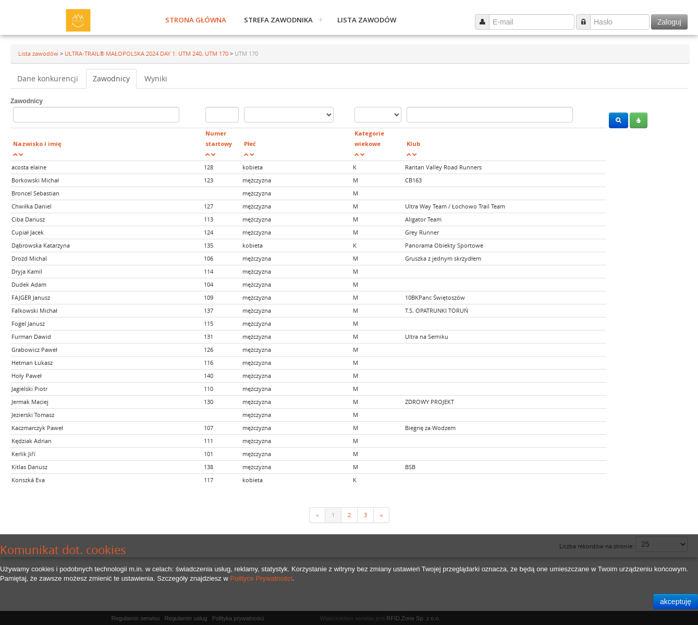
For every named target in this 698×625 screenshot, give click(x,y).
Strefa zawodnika (278, 19)
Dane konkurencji (47, 78)
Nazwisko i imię (37, 144)
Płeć (250, 144)
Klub (413, 144)
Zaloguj (669, 22)
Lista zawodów (366, 19)
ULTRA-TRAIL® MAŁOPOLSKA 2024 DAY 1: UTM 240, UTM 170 (147, 53)
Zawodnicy (111, 78)
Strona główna (195, 19)
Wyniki (155, 78)
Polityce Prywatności (261, 578)
